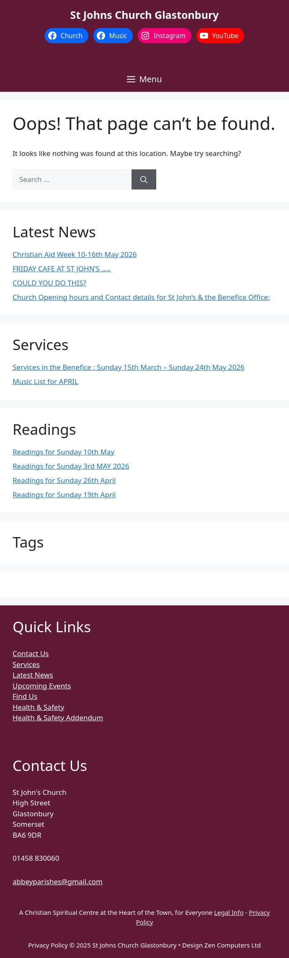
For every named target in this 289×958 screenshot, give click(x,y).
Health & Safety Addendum (58, 717)
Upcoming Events (42, 686)
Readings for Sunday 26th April (64, 480)
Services (26, 664)
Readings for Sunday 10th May (63, 452)
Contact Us (31, 653)
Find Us (25, 696)
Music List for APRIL (45, 381)
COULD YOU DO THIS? (49, 283)
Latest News (33, 675)
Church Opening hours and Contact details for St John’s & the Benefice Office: (141, 297)
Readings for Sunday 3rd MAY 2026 (71, 466)
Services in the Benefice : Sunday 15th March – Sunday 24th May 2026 (129, 367)
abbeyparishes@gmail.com (58, 881)
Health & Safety (38, 707)
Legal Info (228, 912)
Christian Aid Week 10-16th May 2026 (75, 254)
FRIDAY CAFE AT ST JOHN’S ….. (62, 268)
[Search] (144, 179)
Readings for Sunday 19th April (64, 494)
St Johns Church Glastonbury (144, 15)
